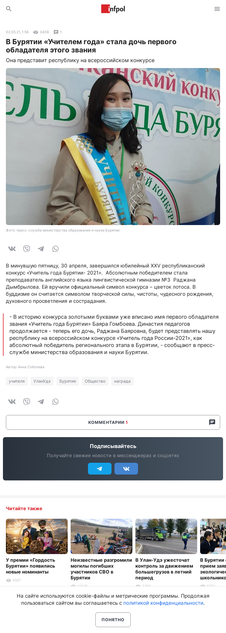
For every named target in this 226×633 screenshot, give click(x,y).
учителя (17, 381)
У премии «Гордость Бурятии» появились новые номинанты (30, 566)
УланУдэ (42, 381)
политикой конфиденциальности (163, 603)
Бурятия (67, 381)
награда (122, 381)
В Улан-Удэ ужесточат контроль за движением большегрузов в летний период (164, 569)
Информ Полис (113, 8)
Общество (95, 381)
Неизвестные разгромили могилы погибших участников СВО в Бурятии (101, 569)
